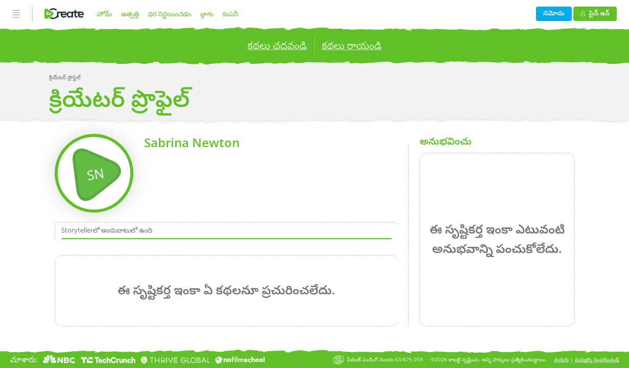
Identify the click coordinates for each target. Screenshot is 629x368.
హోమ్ (104, 13)
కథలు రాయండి (352, 45)
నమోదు (554, 12)
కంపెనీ (230, 13)
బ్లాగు (207, 13)
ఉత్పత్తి (130, 13)
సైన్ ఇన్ (595, 12)
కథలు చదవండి (277, 45)
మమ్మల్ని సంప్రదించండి (597, 359)
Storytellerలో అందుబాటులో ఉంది (106, 230)
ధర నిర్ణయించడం (169, 13)
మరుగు (561, 359)
